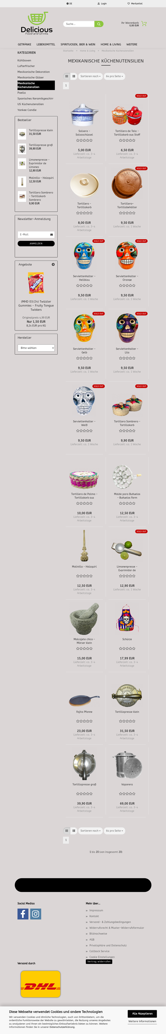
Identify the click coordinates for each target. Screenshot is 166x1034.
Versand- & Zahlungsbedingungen (110, 922)
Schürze (127, 639)
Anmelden (36, 243)
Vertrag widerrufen (99, 961)
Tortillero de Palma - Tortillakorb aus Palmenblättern (84, 496)
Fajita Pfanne (84, 711)
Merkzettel (135, 3)
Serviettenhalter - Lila (127, 350)
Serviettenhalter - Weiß (84, 423)
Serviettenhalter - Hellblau (84, 278)
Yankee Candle (26, 110)
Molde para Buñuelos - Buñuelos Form (127, 496)
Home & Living (111, 44)
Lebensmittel (46, 44)
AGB (91, 939)
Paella (21, 92)
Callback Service (99, 951)
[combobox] (90, 76)
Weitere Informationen (142, 1021)
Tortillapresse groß (84, 784)
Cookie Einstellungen (102, 957)
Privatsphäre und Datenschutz (108, 945)
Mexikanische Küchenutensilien (28, 85)
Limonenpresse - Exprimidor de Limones (127, 568)
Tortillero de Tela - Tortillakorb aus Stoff (127, 133)
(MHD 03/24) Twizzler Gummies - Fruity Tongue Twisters (36, 306)
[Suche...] (98, 24)
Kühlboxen (24, 60)
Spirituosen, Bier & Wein (78, 44)
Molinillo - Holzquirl (84, 566)
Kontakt (94, 916)
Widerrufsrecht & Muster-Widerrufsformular (116, 927)
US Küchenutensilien (30, 104)
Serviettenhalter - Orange (127, 278)
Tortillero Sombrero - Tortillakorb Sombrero (127, 423)
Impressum (96, 910)
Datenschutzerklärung (62, 1027)
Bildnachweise (98, 933)
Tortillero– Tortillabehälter (127, 205)
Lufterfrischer (26, 66)
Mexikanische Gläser (30, 77)
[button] (66, 76)
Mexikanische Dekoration (33, 72)
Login (102, 3)
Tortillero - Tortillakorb (84, 205)
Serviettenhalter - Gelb (84, 350)
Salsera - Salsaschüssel (84, 133)
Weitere (131, 44)
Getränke (24, 44)
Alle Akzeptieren (142, 1013)
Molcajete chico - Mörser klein (84, 641)
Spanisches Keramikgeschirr (35, 98)
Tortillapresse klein (127, 711)
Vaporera (127, 784)
